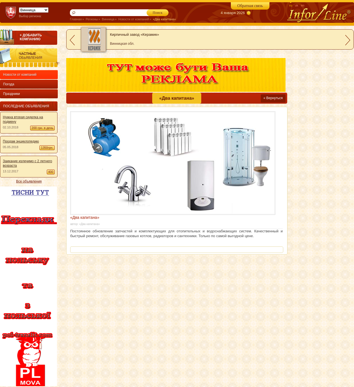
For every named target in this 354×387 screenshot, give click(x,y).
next (347, 40)
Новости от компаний (133, 19)
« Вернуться (273, 98)
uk (296, 5)
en (302, 5)
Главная (76, 19)
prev (72, 40)
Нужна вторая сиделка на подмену (23, 119)
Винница (108, 19)
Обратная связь (250, 6)
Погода (8, 84)
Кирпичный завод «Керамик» (134, 34)
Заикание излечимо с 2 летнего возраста (27, 163)
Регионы (92, 19)
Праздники (11, 94)
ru (290, 5)
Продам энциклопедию (21, 141)
